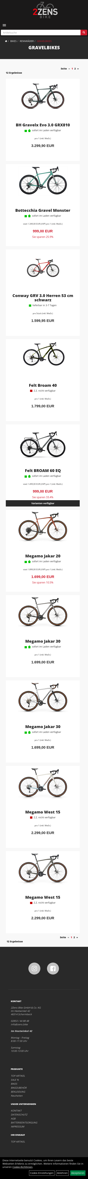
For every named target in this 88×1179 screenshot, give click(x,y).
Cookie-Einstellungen (41, 1173)
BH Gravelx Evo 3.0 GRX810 (43, 125)
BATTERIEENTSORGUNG (24, 1122)
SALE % (15, 1079)
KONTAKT (16, 1110)
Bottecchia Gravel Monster (42, 210)
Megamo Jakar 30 (42, 641)
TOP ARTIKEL (18, 1075)
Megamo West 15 (42, 812)
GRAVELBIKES (44, 41)
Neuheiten (17, 1095)
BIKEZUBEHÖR (19, 1087)
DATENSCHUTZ (19, 1114)
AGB (13, 1118)
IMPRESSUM (17, 1126)
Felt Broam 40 (43, 385)
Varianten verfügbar (42, 503)
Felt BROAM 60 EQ (43, 470)
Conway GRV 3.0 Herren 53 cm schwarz (42, 298)
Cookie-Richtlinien (22, 1167)
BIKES (13, 41)
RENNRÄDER (27, 41)
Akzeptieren (78, 1173)
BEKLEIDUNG (18, 1091)
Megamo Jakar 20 (42, 556)
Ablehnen (62, 1173)
